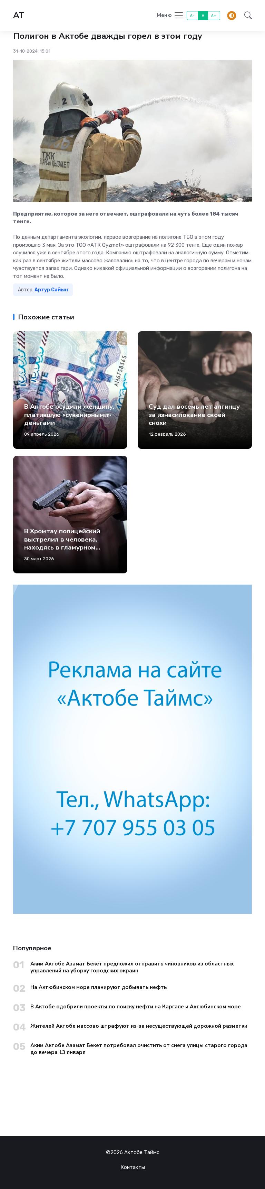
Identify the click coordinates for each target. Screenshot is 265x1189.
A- (192, 15)
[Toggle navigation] (170, 16)
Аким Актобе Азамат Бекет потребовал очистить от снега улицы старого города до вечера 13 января (138, 1049)
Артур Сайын (51, 290)
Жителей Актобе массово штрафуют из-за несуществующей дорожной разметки (138, 1026)
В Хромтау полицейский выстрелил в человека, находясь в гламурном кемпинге (62, 543)
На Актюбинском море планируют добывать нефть (98, 987)
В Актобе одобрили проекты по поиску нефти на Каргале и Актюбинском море (135, 1006)
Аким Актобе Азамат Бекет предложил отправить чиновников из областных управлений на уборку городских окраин (132, 967)
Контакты (132, 1167)
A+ (213, 15)
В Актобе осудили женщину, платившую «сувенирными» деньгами (69, 414)
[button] (246, 16)
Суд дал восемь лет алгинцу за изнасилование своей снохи (194, 414)
